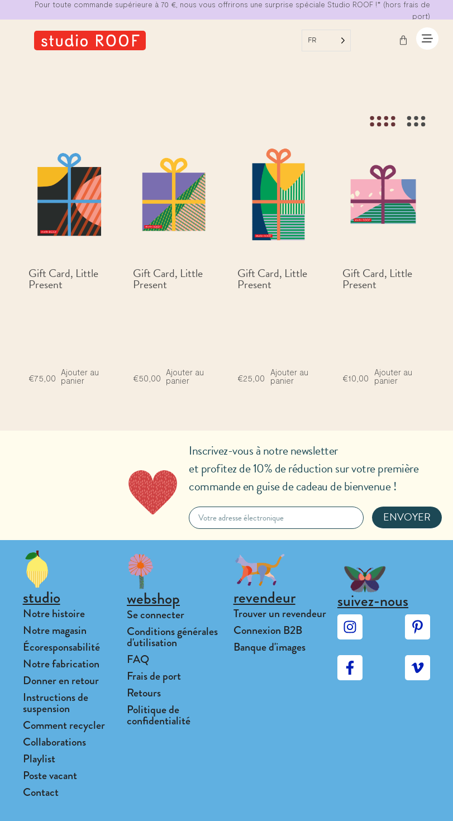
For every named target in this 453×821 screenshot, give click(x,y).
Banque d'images (269, 647)
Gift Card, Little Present (63, 279)
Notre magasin (55, 630)
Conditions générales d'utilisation (172, 637)
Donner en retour (61, 680)
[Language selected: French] (326, 40)
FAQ (138, 659)
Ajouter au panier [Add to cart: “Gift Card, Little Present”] (80, 376)
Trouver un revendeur (279, 613)
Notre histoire (54, 613)
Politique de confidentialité (158, 715)
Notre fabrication (61, 664)
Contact (41, 792)
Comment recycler (64, 725)
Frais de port (154, 676)
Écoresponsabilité (61, 647)
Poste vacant (50, 775)
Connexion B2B (267, 630)
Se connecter (155, 615)
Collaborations (54, 742)
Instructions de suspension (55, 703)
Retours (144, 693)
